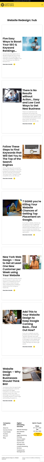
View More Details (9, 64)
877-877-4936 (27, 0)
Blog (4, 438)
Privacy (23, 457)
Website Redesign (22, 429)
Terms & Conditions (30, 457)
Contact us (38, 434)
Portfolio (5, 434)
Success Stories (7, 430)
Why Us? (5, 436)
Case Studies (7, 432)
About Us (5, 428)
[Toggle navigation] (42, 5)
